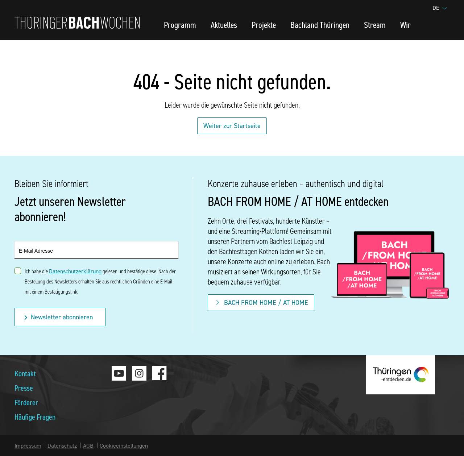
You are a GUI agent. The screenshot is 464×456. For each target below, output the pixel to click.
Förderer (26, 402)
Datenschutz (62, 445)
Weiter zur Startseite (232, 125)
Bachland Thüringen (319, 24)
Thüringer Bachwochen (77, 23)
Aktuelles (224, 24)
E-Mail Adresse (36, 251)
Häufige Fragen (34, 417)
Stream (375, 24)
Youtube (119, 373)
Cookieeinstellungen (124, 445)
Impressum (27, 445)
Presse (23, 388)
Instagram (139, 373)
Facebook (159, 373)
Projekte (264, 24)
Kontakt (25, 373)
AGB (88, 445)
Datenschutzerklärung (75, 271)
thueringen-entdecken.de (400, 374)
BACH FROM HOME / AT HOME (261, 302)
